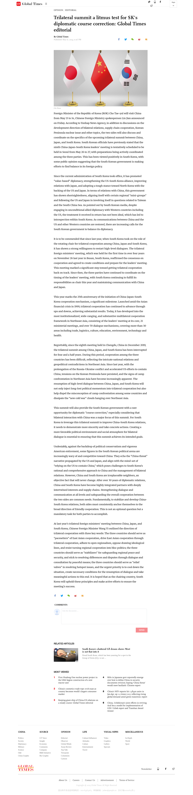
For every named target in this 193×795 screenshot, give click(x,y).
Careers (76, 780)
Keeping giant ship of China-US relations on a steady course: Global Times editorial (78, 701)
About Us (63, 780)
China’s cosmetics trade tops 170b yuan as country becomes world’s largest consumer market (77, 691)
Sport (127, 744)
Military (21, 747)
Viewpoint (65, 753)
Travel (84, 750)
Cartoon (64, 759)
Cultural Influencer (89, 738)
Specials (107, 747)
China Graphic (23, 756)
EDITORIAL (71, 10)
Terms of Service (126, 780)
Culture (85, 744)
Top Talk (64, 750)
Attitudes (85, 741)
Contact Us (90, 780)
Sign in (173, 3)
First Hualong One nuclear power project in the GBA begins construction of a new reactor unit (77, 680)
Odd (19, 753)
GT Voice (43, 738)
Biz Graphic (44, 756)
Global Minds (66, 744)
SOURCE (44, 732)
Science (21, 750)
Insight (42, 741)
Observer (64, 741)
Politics (21, 738)
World (127, 741)
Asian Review (66, 747)
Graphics (107, 741)
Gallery (107, 744)
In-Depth (128, 738)
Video (106, 738)
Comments (44, 747)
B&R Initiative (45, 753)
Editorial (64, 738)
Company (43, 750)
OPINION (58, 10)
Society (21, 741)
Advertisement (107, 780)
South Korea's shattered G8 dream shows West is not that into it (106, 650)
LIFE (84, 732)
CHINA (21, 732)
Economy (43, 744)
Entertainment (87, 747)
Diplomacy (22, 744)
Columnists (65, 756)
